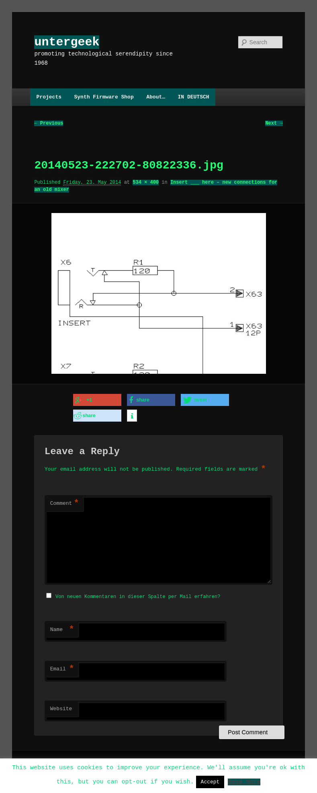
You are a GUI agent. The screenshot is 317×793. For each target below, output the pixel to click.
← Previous (48, 123)
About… (155, 96)
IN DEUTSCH (193, 96)
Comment (64, 502)
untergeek (66, 42)
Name (62, 627)
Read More (244, 781)
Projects (49, 96)
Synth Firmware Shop (103, 96)
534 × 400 (146, 182)
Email (62, 667)
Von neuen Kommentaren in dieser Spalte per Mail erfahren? (137, 594)
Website (61, 706)
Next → (273, 123)
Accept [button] (210, 781)
